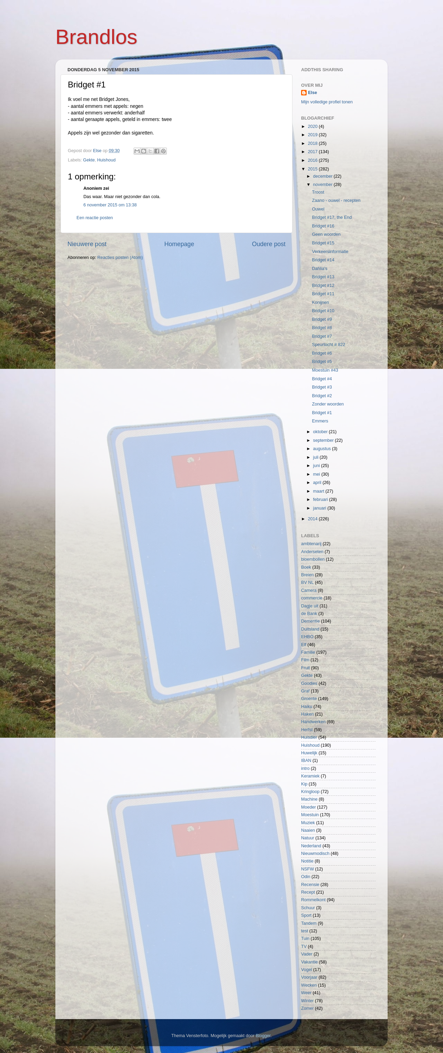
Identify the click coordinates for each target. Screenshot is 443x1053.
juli (316, 457)
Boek (306, 567)
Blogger (263, 1035)
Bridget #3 (322, 387)
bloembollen (313, 559)
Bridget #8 (322, 327)
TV (304, 946)
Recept (308, 892)
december (323, 176)
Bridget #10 (323, 310)
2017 (313, 151)
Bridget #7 (322, 336)
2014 (313, 518)
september (324, 440)
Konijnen (320, 302)
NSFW (307, 869)
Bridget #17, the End (332, 217)
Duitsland (310, 629)
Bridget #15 (323, 243)
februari (321, 499)
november (323, 184)
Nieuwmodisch (315, 853)
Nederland (311, 846)
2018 (313, 143)
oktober (321, 431)
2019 (313, 134)
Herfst (307, 729)
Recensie (310, 884)
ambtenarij (311, 543)
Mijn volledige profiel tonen (327, 102)
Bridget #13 (323, 276)
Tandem (309, 923)
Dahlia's (319, 268)
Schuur (308, 907)
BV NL (307, 582)
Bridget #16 (323, 226)
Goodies (309, 683)
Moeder (308, 807)
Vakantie (309, 962)
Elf (303, 644)
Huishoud (106, 160)
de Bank (309, 613)
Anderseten (312, 551)
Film (305, 660)
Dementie (310, 621)
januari (320, 508)
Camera (309, 590)
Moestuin (310, 814)
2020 (313, 126)
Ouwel (318, 209)
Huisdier (309, 737)
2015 (313, 169)
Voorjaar (309, 977)
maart (319, 491)
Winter (307, 1000)
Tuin (305, 938)
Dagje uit (309, 606)
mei (317, 474)
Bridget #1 (322, 412)
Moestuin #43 (325, 370)
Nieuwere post (87, 244)
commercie (312, 598)
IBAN (306, 760)
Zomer (307, 1008)
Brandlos (96, 36)
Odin (305, 876)
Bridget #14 (323, 260)
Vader (307, 954)
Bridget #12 (323, 285)
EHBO (307, 636)
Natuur (307, 838)
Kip (304, 784)
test (304, 931)
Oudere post (269, 244)
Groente (309, 698)
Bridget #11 (323, 293)
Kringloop (310, 791)
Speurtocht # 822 (328, 344)
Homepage (179, 244)
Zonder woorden (328, 404)
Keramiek (310, 776)
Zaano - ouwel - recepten (336, 200)
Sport (306, 915)
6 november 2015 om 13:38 (110, 205)
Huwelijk (309, 753)
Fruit (305, 667)
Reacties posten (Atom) (120, 257)
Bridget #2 (322, 395)
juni (317, 465)
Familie (308, 652)
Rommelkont (313, 899)
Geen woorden (326, 234)
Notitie (307, 861)
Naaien (308, 830)
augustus (322, 448)
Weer (306, 992)
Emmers (320, 421)
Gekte (89, 160)
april (318, 482)
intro (305, 768)
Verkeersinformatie (330, 251)
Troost (318, 192)
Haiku (306, 706)
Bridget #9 (322, 319)
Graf (305, 691)
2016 (313, 160)
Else (312, 92)
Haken (307, 714)
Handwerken (313, 721)
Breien (307, 574)
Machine (309, 799)
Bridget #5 (322, 361)
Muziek (308, 822)
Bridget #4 (322, 378)
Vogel (306, 969)
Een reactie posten (94, 217)
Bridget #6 (322, 353)
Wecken (309, 985)
